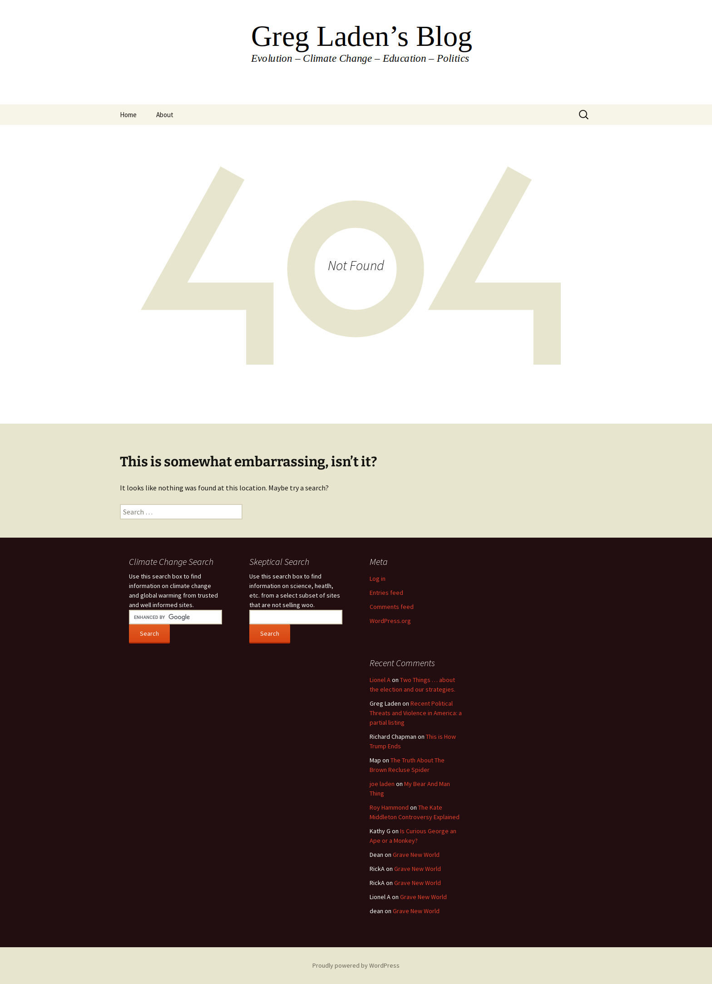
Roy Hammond (389, 807)
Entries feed (386, 592)
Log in (378, 578)
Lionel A (380, 680)
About (164, 114)
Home (128, 114)
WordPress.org (390, 621)
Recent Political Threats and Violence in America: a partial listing (416, 713)
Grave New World (416, 854)
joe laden (382, 784)
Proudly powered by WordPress (356, 965)
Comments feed (392, 607)
